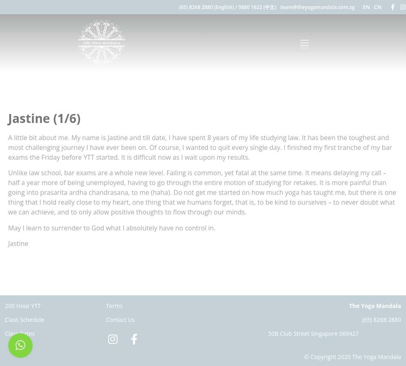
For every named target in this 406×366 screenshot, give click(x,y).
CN (378, 7)
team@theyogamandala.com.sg (317, 7)
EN (366, 7)
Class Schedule (24, 320)
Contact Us (120, 320)
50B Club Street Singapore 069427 (313, 333)
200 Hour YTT (23, 306)
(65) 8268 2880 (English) (206, 7)
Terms (114, 306)
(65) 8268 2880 (381, 320)
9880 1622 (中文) (257, 7)
